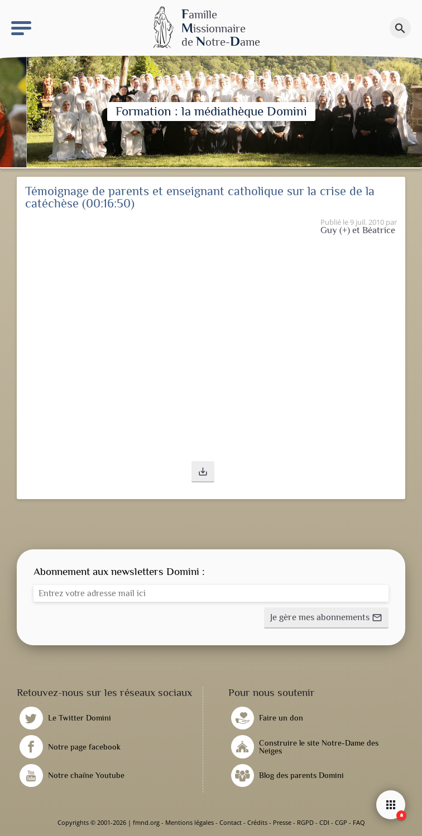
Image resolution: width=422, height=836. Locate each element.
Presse (282, 822)
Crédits (257, 822)
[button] (202, 471)
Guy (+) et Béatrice (357, 230)
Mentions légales (189, 822)
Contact (230, 822)
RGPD (305, 822)
